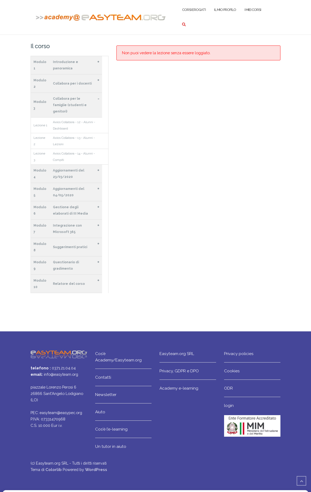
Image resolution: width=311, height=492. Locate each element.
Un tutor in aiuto (110, 446)
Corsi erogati (194, 10)
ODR (228, 388)
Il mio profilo (225, 10)
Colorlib (53, 469)
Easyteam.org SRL (176, 353)
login (229, 405)
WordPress (96, 469)
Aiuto (100, 411)
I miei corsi (253, 10)
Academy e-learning (178, 388)
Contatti (103, 377)
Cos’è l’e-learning (111, 429)
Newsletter (105, 394)
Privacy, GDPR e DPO (179, 370)
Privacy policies (239, 353)
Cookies (232, 370)
